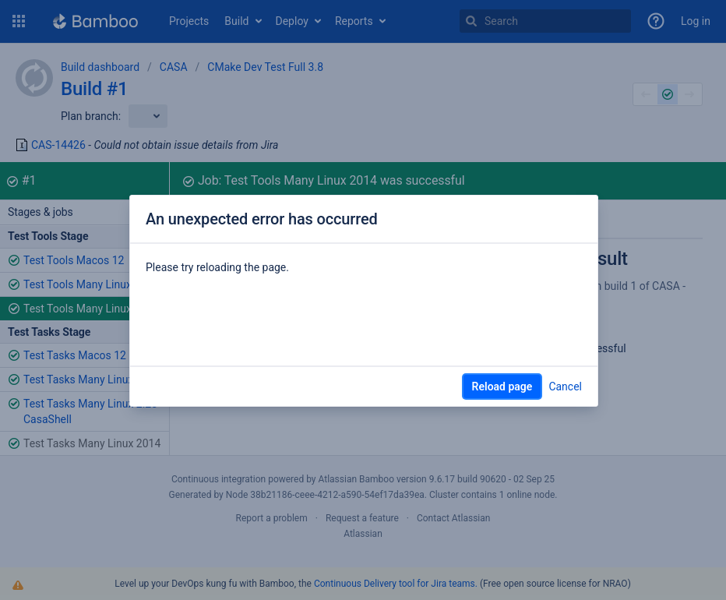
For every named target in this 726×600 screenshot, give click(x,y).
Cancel (565, 386)
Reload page (502, 386)
